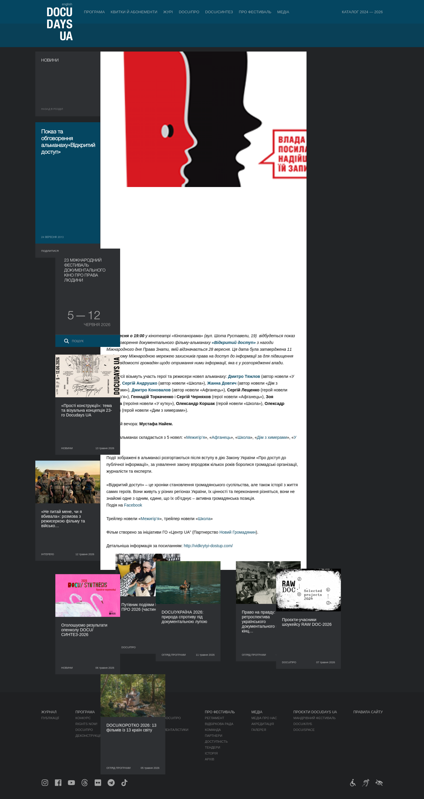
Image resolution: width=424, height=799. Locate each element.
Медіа (283, 12)
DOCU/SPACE (304, 730)
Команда (213, 730)
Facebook (139, 505)
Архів (209, 759)
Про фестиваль (255, 12)
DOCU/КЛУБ (303, 724)
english (67, 4)
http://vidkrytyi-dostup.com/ (213, 545)
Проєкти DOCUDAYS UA (315, 712)
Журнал (49, 712)
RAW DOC (125, 724)
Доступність (216, 741)
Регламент (214, 718)
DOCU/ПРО (189, 12)
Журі (168, 12)
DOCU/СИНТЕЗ (219, 12)
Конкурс (82, 718)
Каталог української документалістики (152, 730)
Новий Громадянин (243, 532)
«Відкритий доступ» (239, 342)
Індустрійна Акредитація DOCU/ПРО (149, 718)
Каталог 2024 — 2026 (362, 12)
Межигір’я (201, 437)
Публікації (50, 718)
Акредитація (262, 724)
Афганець (226, 437)
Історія (211, 753)
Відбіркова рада (219, 724)
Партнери (213, 735)
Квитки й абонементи (134, 12)
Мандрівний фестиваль (315, 718)
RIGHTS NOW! (86, 724)
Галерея (258, 730)
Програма (94, 12)
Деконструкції (88, 735)
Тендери (212, 747)
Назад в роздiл (52, 108)
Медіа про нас (264, 718)
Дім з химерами (277, 437)
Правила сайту (368, 712)
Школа (249, 437)
